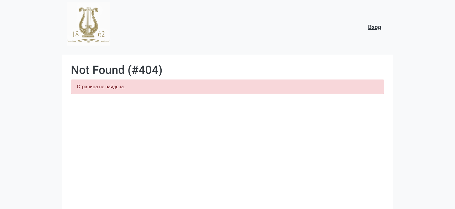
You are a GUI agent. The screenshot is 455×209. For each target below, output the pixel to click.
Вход (374, 27)
